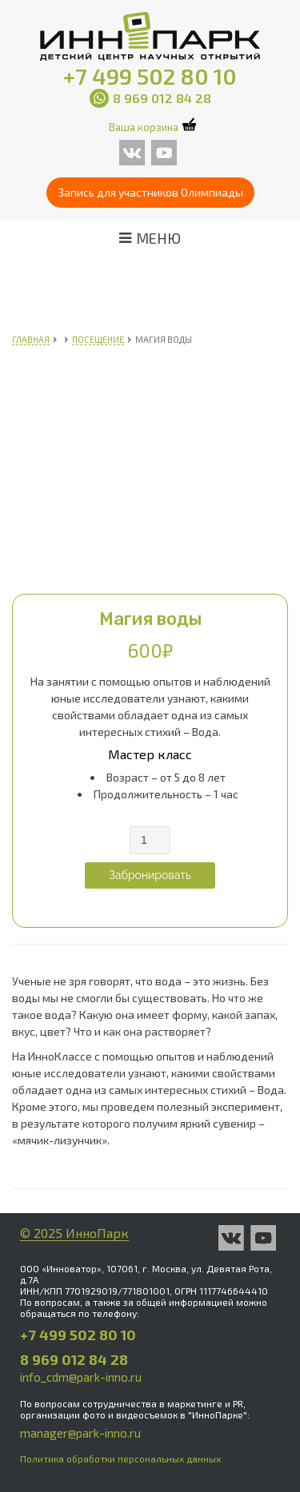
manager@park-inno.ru (80, 1433)
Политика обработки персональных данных (120, 1458)
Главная (31, 339)
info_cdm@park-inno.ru (81, 1377)
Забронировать (150, 875)
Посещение (98, 339)
